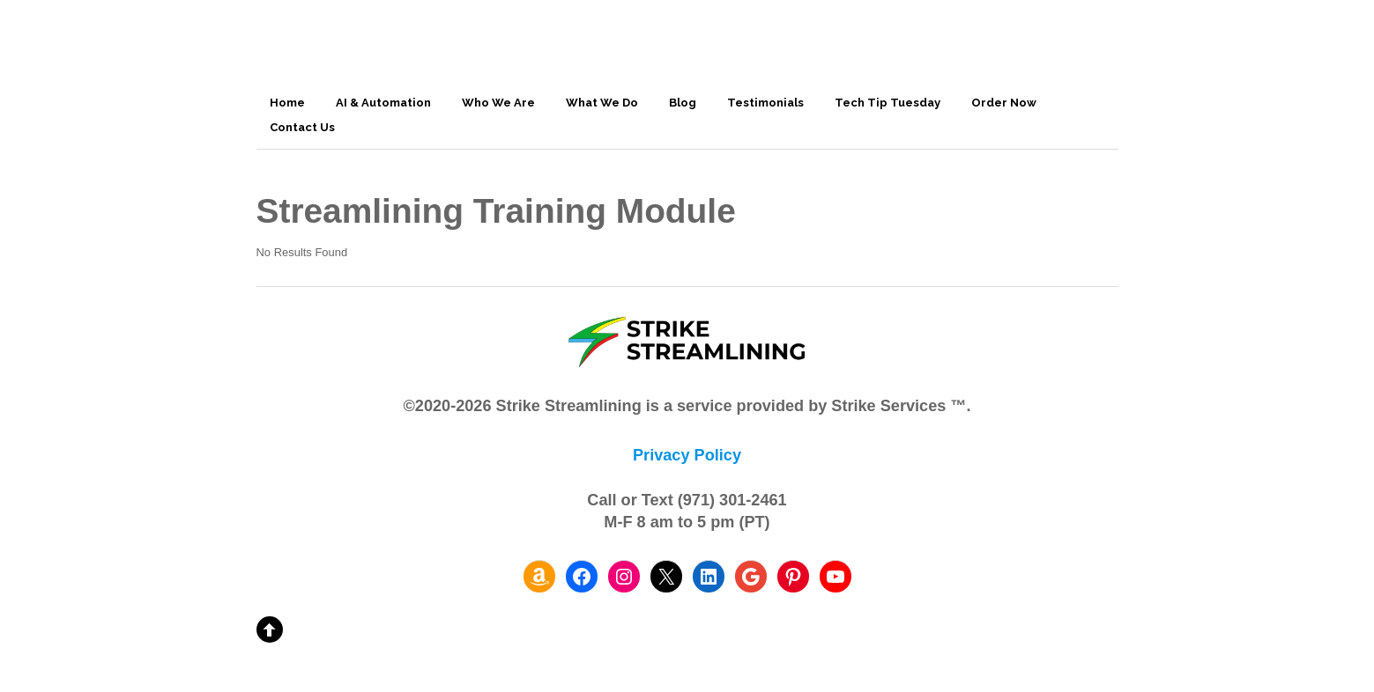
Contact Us (302, 127)
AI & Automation (383, 102)
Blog (682, 102)
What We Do (602, 102)
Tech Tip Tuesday (887, 102)
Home (287, 102)
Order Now (1003, 102)
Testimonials (765, 102)
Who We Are (498, 102)
